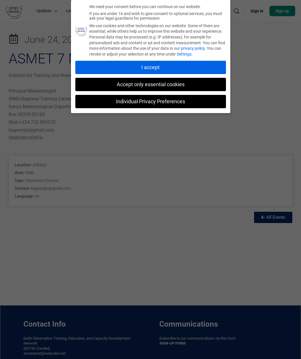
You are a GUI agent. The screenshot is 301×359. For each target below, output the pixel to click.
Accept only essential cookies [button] (151, 83)
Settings (184, 53)
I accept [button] (150, 66)
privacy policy (193, 47)
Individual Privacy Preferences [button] (150, 100)
